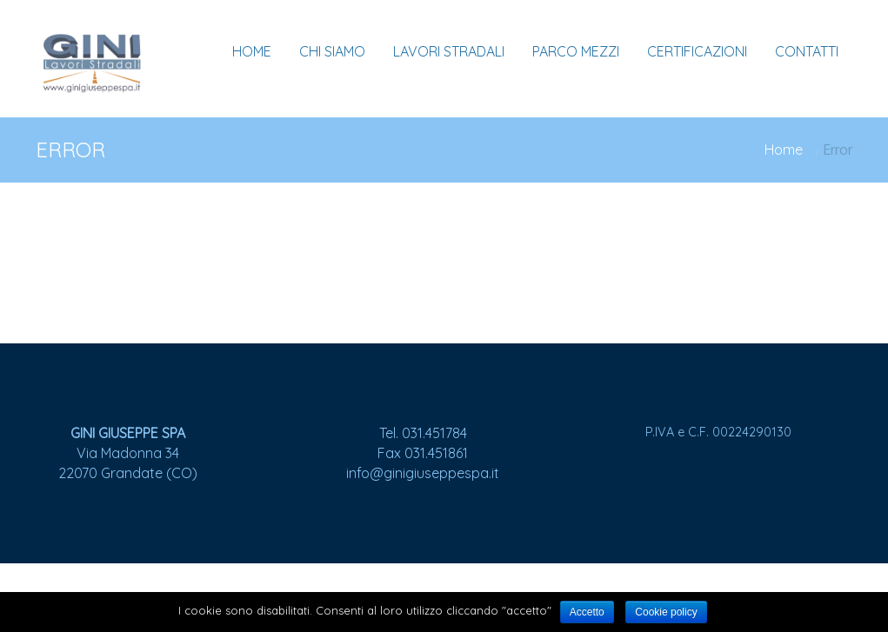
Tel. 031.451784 (423, 433)
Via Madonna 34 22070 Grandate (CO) (127, 453)
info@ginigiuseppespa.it (422, 473)
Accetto (587, 612)
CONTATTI (806, 51)
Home (783, 149)
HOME (251, 51)
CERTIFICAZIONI (697, 51)
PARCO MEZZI (575, 51)
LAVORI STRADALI (448, 51)
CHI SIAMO (332, 51)
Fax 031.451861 (422, 453)
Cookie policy (666, 612)
